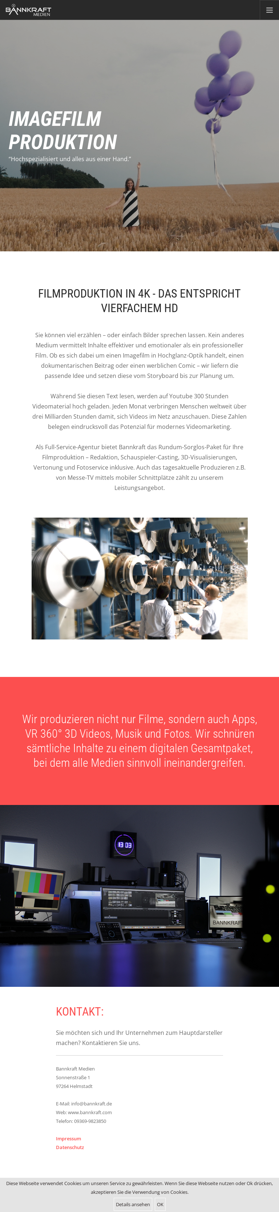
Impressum (68, 1138)
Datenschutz (70, 1147)
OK (160, 1204)
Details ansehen (133, 1204)
